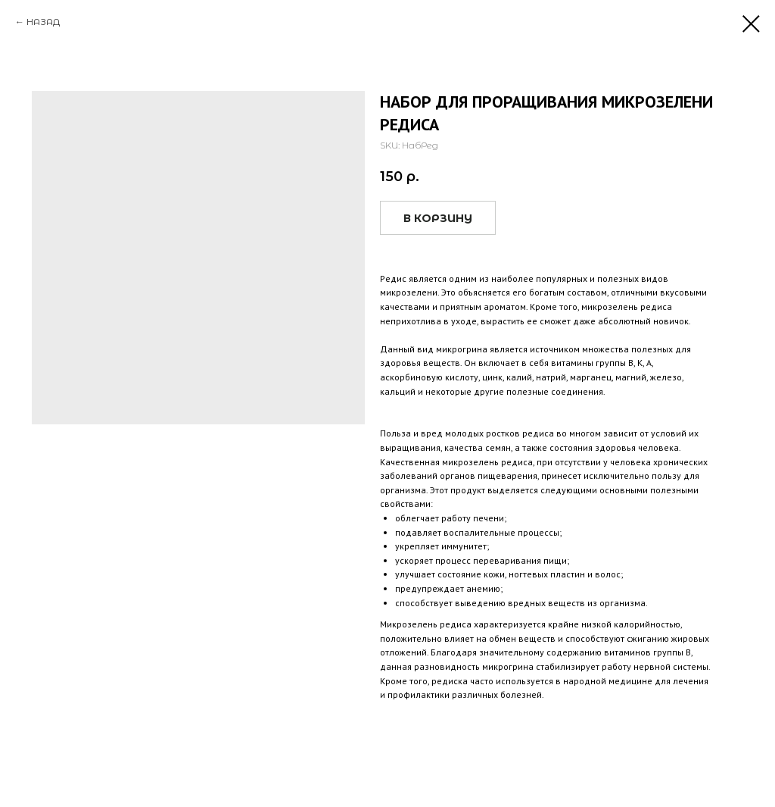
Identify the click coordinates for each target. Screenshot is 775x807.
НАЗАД (43, 21)
